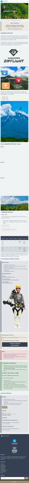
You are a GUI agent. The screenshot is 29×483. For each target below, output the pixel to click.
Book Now (14, 481)
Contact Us (2, 445)
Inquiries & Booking (5, 225)
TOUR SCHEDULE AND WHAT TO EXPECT (9, 229)
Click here (4, 423)
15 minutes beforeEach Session (14, 344)
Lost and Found (21, 444)
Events (4, 442)
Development (3, 455)
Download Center (4, 456)
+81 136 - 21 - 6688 (7, 413)
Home (2, 20)
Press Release (3, 451)
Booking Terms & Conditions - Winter (19, 442)
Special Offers (9, 442)
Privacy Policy (3, 457)
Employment (3, 453)
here (9, 404)
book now (5, 407)
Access (16, 444)
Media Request (3, 452)
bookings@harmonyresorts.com (10, 414)
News (2, 442)
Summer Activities (7, 20)
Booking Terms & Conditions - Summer (7, 444)
